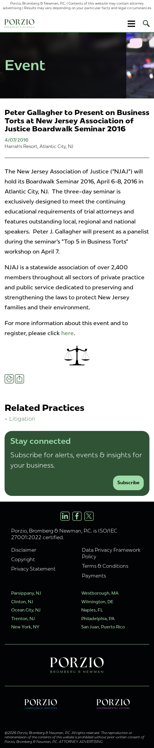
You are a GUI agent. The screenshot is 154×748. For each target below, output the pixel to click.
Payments (94, 575)
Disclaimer (23, 550)
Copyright (23, 559)
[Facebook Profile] (77, 516)
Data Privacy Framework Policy (111, 553)
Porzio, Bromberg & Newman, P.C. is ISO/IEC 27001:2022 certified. (64, 534)
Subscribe (128, 482)
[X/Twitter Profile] (89, 516)
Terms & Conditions (105, 566)
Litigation (22, 418)
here (67, 333)
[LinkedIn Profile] (65, 516)
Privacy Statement (33, 568)
